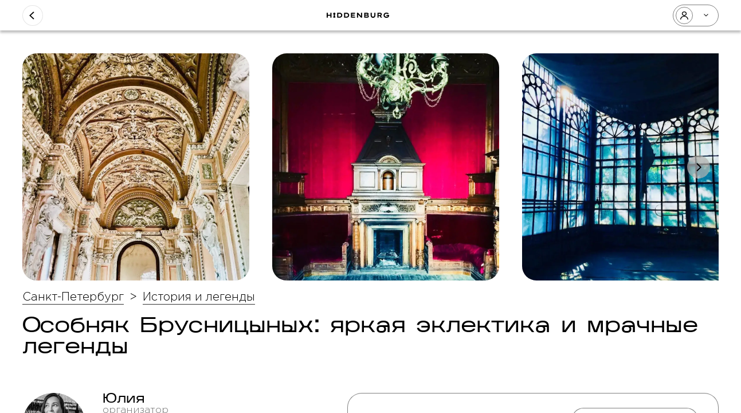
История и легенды (199, 297)
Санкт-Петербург (73, 297)
